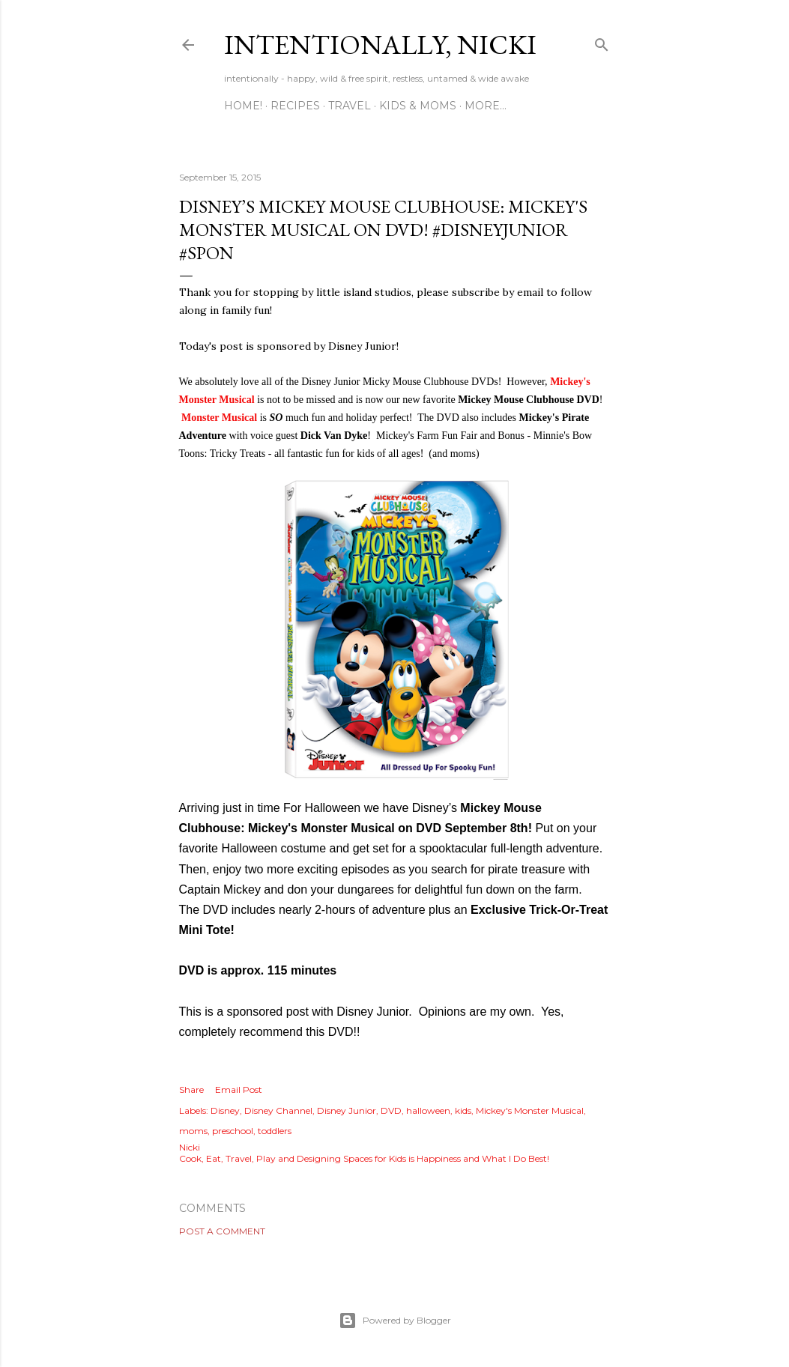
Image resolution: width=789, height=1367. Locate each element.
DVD (391, 1110)
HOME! (243, 105)
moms (193, 1130)
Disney (225, 1110)
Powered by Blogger (395, 1321)
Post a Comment (222, 1231)
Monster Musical (219, 417)
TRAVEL (349, 105)
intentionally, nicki (380, 44)
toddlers (274, 1130)
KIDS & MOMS (417, 105)
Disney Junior (346, 1110)
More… (486, 105)
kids (463, 1110)
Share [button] (191, 1089)
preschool (232, 1130)
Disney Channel (278, 1110)
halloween (428, 1110)
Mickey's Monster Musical (530, 1110)
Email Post (238, 1089)
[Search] (602, 41)
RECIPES (295, 105)
